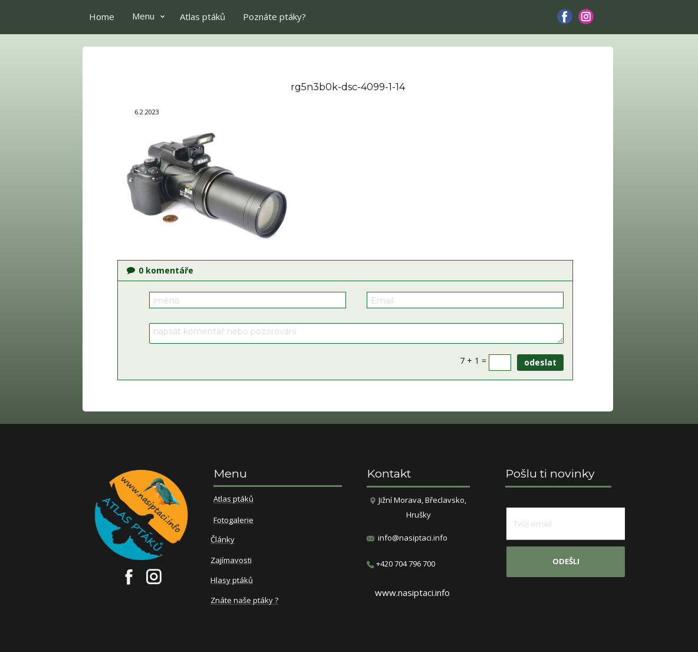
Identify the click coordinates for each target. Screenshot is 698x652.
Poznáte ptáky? (274, 16)
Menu (143, 16)
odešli (566, 561)
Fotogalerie (233, 520)
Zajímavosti (231, 560)
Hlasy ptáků (231, 580)
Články (222, 540)
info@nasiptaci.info (412, 537)
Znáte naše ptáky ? (244, 600)
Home (101, 16)
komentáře (160, 270)
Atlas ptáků (202, 16)
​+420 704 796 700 (401, 563)
